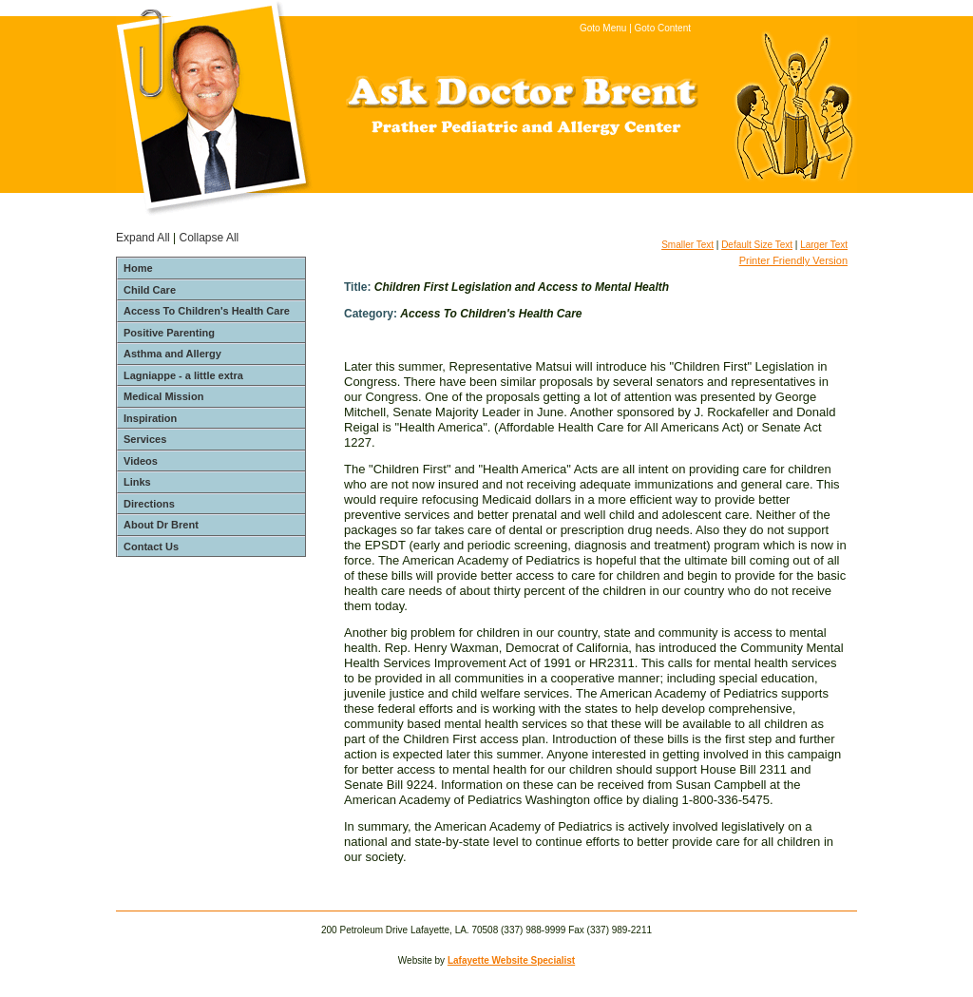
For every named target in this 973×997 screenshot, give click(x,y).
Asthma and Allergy (172, 353)
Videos (141, 461)
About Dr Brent (161, 524)
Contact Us (151, 546)
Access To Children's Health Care (207, 310)
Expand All (143, 237)
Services (145, 439)
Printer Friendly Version (793, 260)
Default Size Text (756, 245)
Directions (149, 503)
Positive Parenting (169, 332)
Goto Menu (603, 28)
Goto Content (663, 28)
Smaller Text (687, 245)
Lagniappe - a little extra (183, 375)
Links (137, 482)
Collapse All (209, 237)
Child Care (150, 290)
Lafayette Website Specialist (511, 960)
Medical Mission (163, 396)
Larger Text (824, 245)
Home (138, 268)
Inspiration (150, 418)
